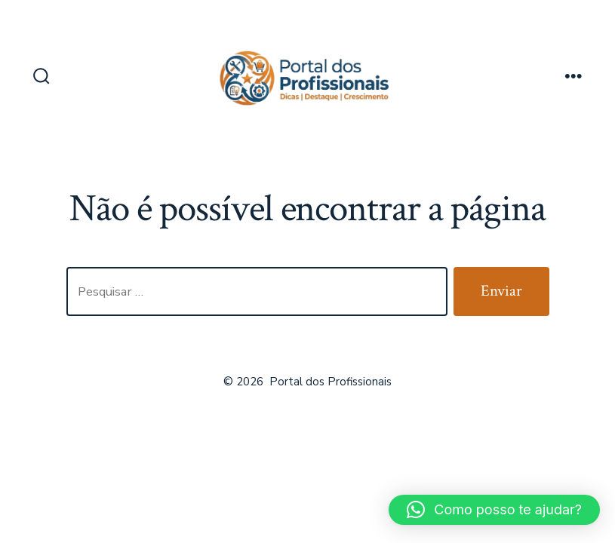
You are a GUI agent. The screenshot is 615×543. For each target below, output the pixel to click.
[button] (494, 510)
